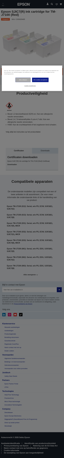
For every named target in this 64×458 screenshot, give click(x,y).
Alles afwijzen (23, 79)
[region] (32, 78)
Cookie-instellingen (30, 85)
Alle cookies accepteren (40, 79)
